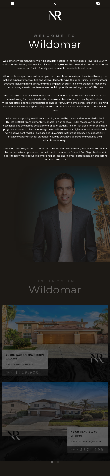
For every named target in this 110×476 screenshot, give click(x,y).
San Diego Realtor (91, 152)
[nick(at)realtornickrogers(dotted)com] (98, 4)
